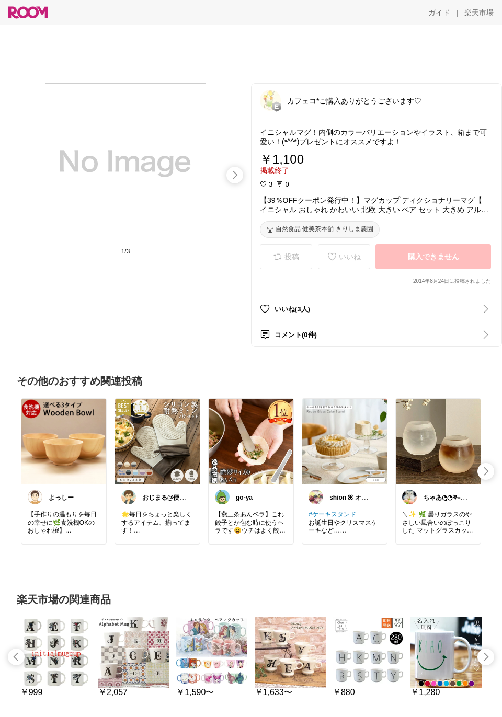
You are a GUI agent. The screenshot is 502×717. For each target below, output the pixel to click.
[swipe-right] (234, 175)
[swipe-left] (16, 657)
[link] (63, 441)
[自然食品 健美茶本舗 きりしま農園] (320, 229)
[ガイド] (439, 12)
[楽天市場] (479, 12)
